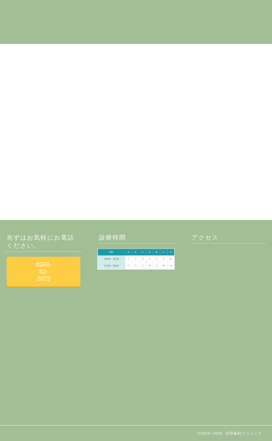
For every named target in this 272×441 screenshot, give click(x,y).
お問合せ (214, 10)
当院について (75, 10)
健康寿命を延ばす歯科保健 (91, 24)
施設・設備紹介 (121, 10)
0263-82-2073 (43, 271)
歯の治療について (171, 10)
